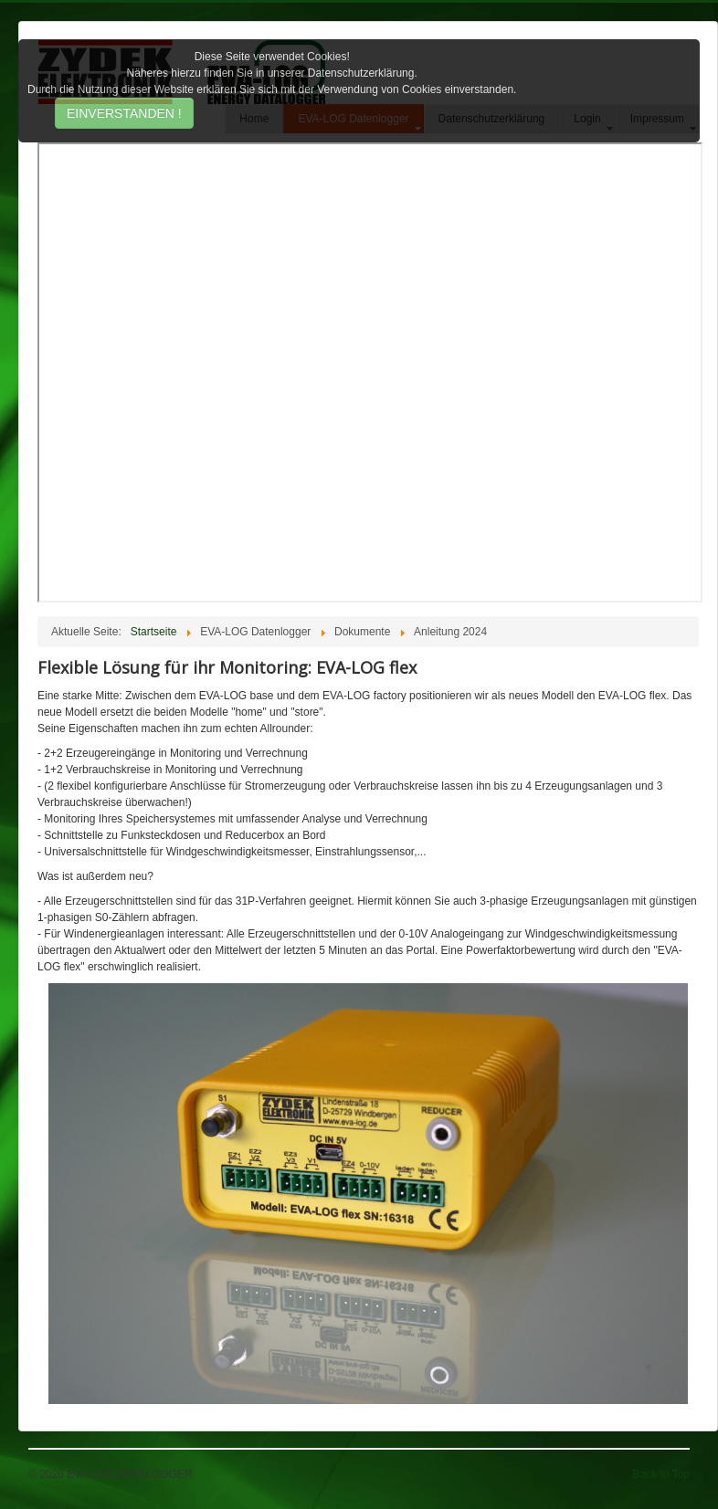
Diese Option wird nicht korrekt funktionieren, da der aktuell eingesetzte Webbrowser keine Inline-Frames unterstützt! (369, 372)
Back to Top (661, 1474)
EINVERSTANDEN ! (124, 113)
